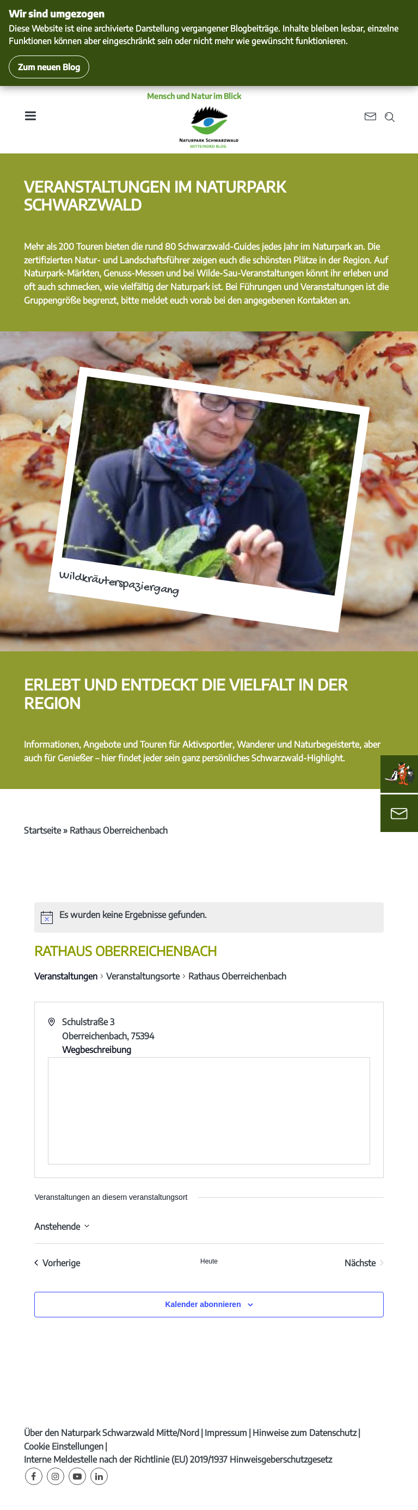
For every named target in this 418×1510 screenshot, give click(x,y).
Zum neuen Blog (49, 66)
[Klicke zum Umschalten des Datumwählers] (61, 1226)
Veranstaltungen (65, 976)
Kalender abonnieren (203, 1304)
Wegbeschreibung (96, 1049)
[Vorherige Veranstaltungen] (57, 1263)
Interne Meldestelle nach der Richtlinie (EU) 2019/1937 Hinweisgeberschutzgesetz (178, 1459)
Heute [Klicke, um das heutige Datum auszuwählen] (209, 1261)
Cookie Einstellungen (63, 1446)
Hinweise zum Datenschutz (304, 1432)
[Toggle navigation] (30, 119)
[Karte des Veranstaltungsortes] (208, 1111)
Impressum (226, 1432)
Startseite (42, 830)
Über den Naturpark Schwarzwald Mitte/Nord (111, 1432)
